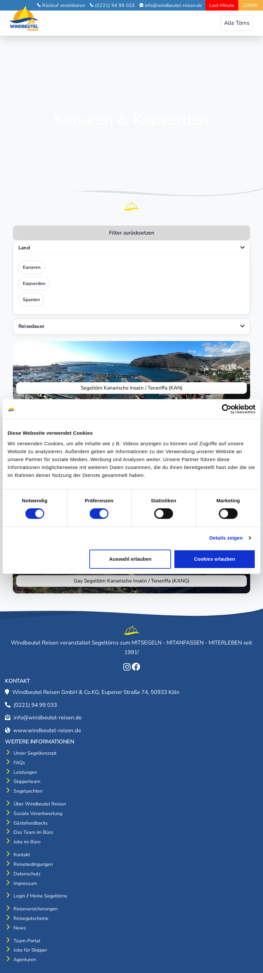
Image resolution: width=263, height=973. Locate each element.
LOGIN (251, 5)
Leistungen (25, 772)
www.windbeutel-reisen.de (47, 730)
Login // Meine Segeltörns (40, 896)
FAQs (19, 762)
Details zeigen (226, 538)
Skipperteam (27, 781)
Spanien (31, 300)
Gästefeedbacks (31, 823)
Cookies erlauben (214, 559)
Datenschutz (27, 873)
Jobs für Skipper (30, 950)
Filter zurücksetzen (131, 232)
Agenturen (25, 959)
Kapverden (34, 283)
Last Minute (221, 5)
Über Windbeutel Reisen (40, 803)
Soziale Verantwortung (38, 813)
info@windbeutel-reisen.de (173, 5)
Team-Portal (27, 940)
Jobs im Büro (27, 841)
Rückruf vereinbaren (63, 5)
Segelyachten (28, 791)
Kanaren (32, 267)
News (20, 928)
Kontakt (22, 854)
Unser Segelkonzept (35, 753)
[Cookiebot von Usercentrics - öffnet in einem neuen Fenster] (226, 409)
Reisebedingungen (33, 864)
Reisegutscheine (31, 918)
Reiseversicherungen (36, 908)
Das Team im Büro (33, 832)
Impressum (25, 883)
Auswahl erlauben (130, 559)
